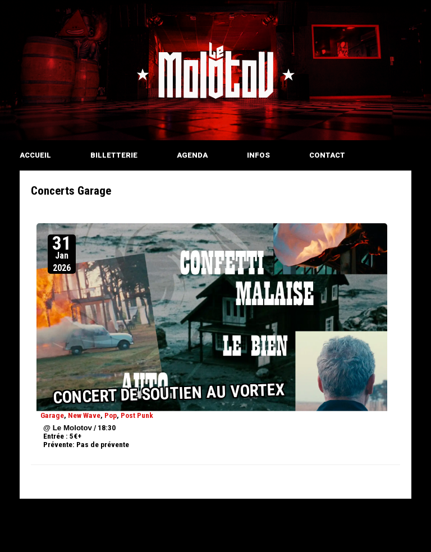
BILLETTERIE (113, 155)
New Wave (84, 415)
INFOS (258, 155)
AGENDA (192, 155)
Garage (52, 415)
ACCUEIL (35, 155)
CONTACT (327, 155)
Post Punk (137, 415)
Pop (110, 415)
